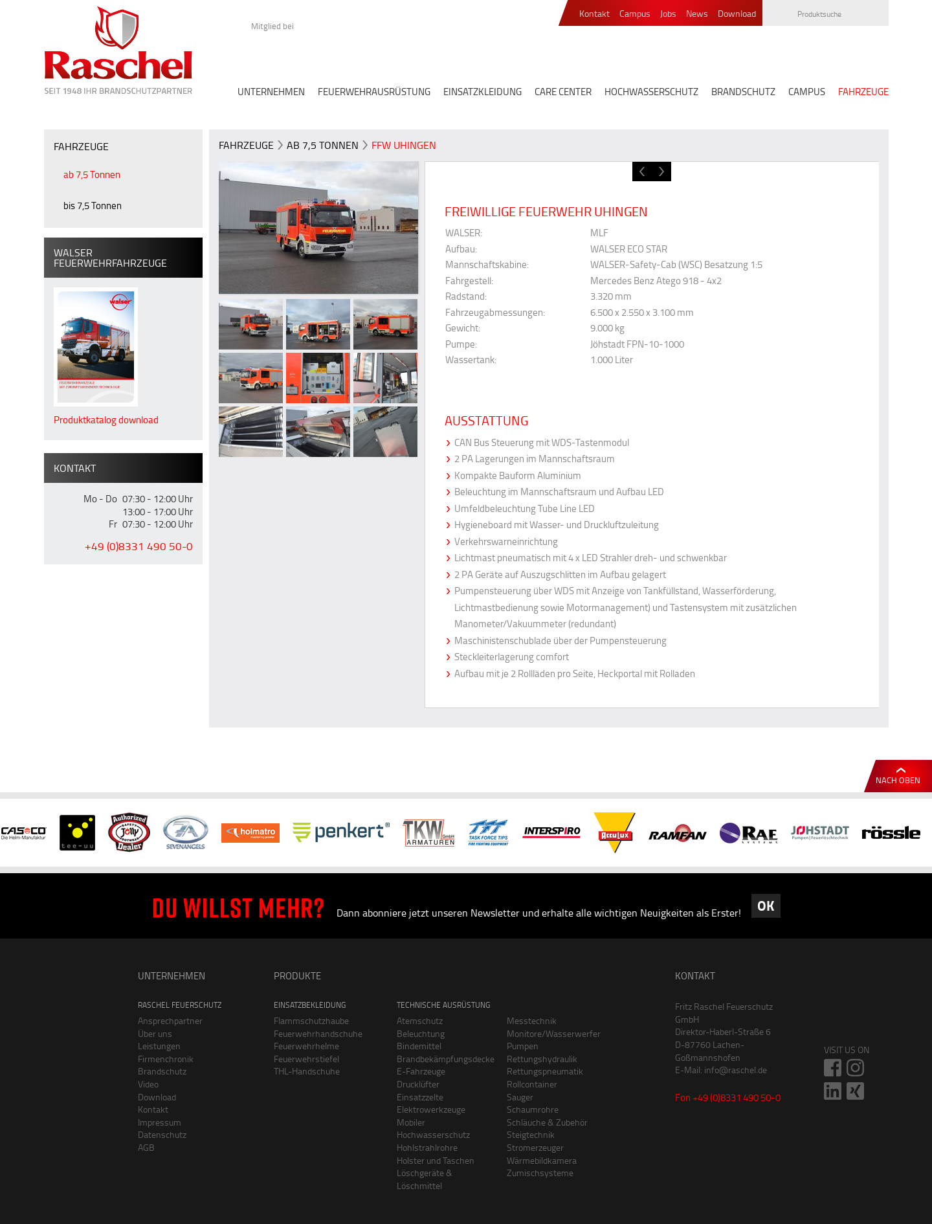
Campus (634, 13)
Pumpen (522, 1046)
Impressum (159, 1122)
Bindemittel (419, 1046)
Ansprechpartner (170, 1020)
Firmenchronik (166, 1058)
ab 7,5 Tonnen (91, 174)
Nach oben (898, 780)
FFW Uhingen (404, 145)
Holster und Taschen (435, 1160)
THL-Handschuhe (307, 1071)
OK (765, 905)
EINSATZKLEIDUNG (482, 91)
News (697, 13)
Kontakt (594, 13)
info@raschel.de (735, 1069)
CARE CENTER (563, 91)
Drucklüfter (418, 1084)
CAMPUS (806, 91)
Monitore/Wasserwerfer (552, 1033)
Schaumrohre (533, 1109)
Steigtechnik (531, 1134)
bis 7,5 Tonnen (92, 205)
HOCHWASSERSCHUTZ (651, 91)
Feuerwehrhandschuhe (318, 1033)
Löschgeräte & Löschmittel (424, 1179)
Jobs (668, 13)
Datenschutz (162, 1134)
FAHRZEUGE (863, 91)
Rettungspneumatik (545, 1071)
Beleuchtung (421, 1033)
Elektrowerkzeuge (431, 1109)
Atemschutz (420, 1020)
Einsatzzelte (420, 1097)
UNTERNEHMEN (271, 91)
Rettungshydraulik (542, 1058)
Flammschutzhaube (311, 1020)
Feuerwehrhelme (306, 1046)
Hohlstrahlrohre (427, 1147)
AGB (146, 1147)
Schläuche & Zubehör (547, 1122)
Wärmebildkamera (542, 1160)
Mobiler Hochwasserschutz (433, 1128)
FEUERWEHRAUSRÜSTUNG (374, 91)
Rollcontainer (532, 1084)
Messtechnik (532, 1020)
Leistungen (159, 1046)
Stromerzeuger (535, 1147)
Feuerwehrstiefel (306, 1058)
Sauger (520, 1097)
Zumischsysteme (540, 1172)
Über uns (155, 1033)
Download (737, 13)
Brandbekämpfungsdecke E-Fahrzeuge (442, 1065)
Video (148, 1084)
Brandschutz (162, 1071)
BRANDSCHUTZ (743, 91)
